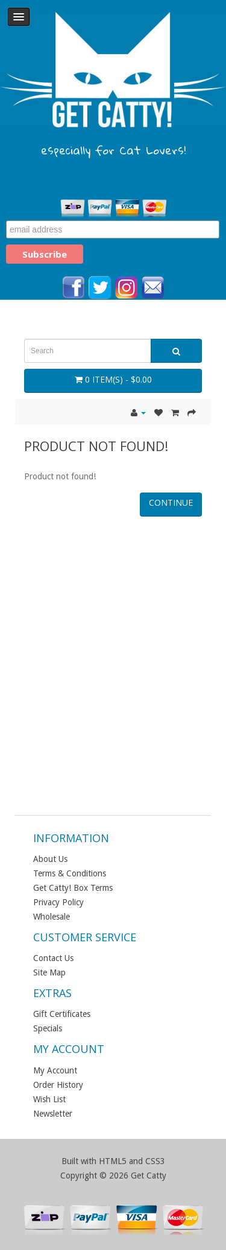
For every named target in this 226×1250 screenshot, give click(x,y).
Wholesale (51, 916)
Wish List (49, 1099)
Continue (171, 502)
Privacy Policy (58, 902)
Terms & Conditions (69, 873)
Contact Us (53, 958)
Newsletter (52, 1113)
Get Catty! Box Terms (73, 888)
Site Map (49, 972)
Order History (58, 1085)
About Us (50, 859)
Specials (47, 1028)
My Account (55, 1070)
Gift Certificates (61, 1014)
